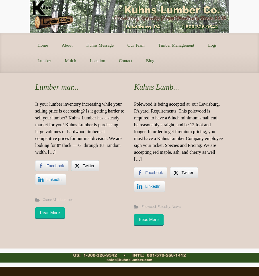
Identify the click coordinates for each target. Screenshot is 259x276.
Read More (50, 212)
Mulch (70, 60)
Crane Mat (51, 200)
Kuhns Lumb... (156, 87)
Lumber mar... (57, 87)
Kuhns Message (99, 45)
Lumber (44, 60)
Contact (125, 60)
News (176, 206)
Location (97, 60)
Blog (150, 60)
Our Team (136, 45)
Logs (212, 45)
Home (43, 45)
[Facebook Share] (51, 165)
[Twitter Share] (85, 165)
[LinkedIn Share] (50, 179)
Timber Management (176, 45)
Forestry (164, 206)
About (67, 45)
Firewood (149, 206)
